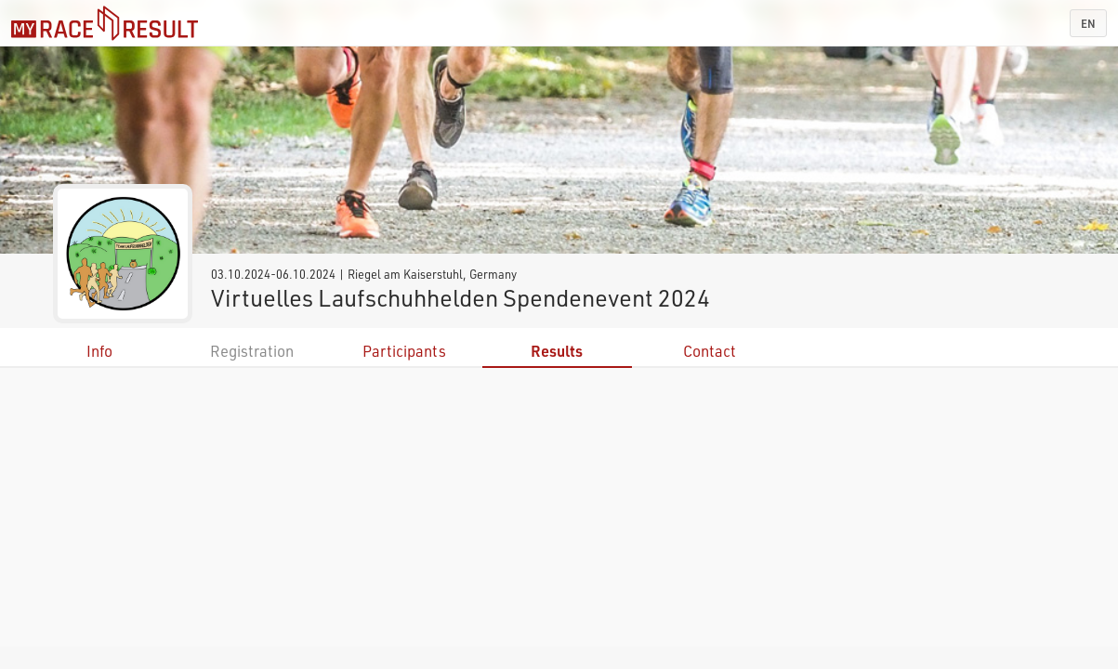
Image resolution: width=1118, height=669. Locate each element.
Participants (404, 351)
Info (99, 351)
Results (557, 351)
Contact (709, 351)
